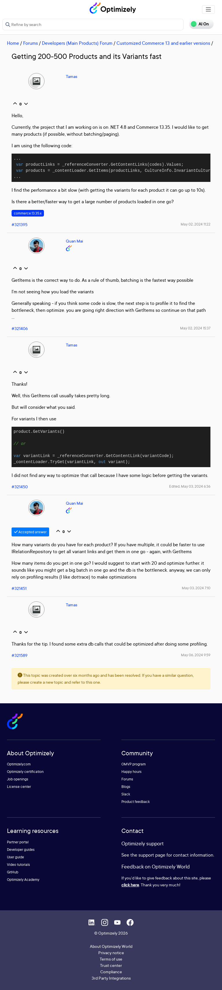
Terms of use (111, 959)
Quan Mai (74, 241)
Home (13, 43)
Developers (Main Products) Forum (77, 43)
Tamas (71, 76)
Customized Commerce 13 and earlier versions (163, 43)
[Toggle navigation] (208, 9)
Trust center (111, 965)
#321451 (19, 588)
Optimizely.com (19, 764)
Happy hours (131, 771)
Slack (125, 794)
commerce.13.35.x (28, 213)
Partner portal (18, 842)
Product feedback (135, 801)
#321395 (19, 224)
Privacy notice (111, 952)
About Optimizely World (111, 946)
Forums (30, 43)
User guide (15, 857)
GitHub (12, 872)
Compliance (111, 971)
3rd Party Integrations (111, 978)
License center (19, 786)
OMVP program (133, 764)
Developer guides (21, 849)
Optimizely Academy (23, 879)
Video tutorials (18, 864)
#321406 (20, 328)
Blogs (125, 786)
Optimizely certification (25, 771)
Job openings (17, 779)
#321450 (20, 486)
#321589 (19, 655)
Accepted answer (30, 532)
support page (151, 855)
